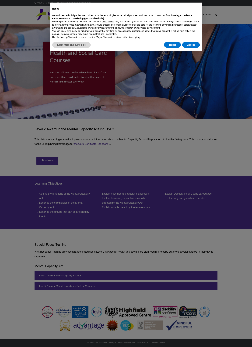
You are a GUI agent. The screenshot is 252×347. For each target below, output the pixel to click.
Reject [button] (172, 45)
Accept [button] (191, 45)
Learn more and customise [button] (71, 45)
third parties (108, 21)
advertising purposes (172, 25)
